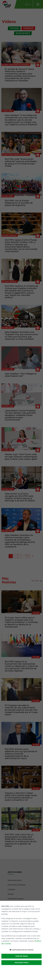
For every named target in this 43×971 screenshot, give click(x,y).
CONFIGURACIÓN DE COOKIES (21, 950)
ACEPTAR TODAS (21, 956)
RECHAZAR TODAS (21, 962)
